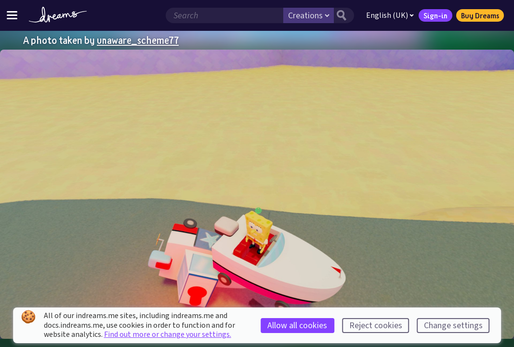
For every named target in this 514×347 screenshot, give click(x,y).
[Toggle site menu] (12, 15)
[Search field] (224, 15)
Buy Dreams (480, 15)
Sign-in (435, 15)
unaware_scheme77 (138, 40)
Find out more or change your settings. (167, 334)
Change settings (453, 326)
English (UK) (390, 15)
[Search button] (344, 15)
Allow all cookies (297, 326)
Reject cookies (375, 326)
